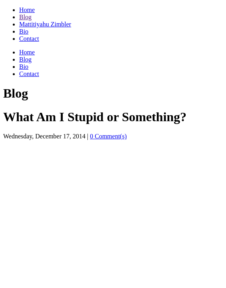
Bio (23, 31)
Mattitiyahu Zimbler (45, 24)
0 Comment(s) (108, 136)
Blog (25, 17)
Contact (29, 38)
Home (27, 9)
